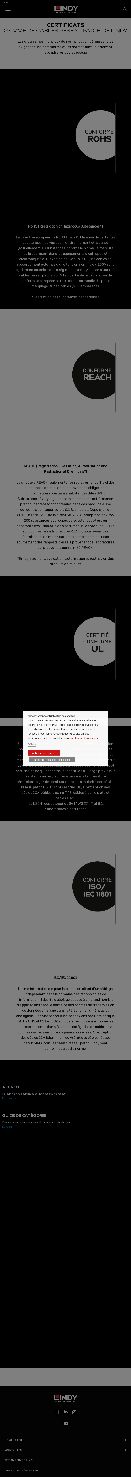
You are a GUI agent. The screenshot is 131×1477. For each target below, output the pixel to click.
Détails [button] (32, 744)
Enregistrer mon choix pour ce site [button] (52, 759)
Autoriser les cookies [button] (43, 753)
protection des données (84, 738)
